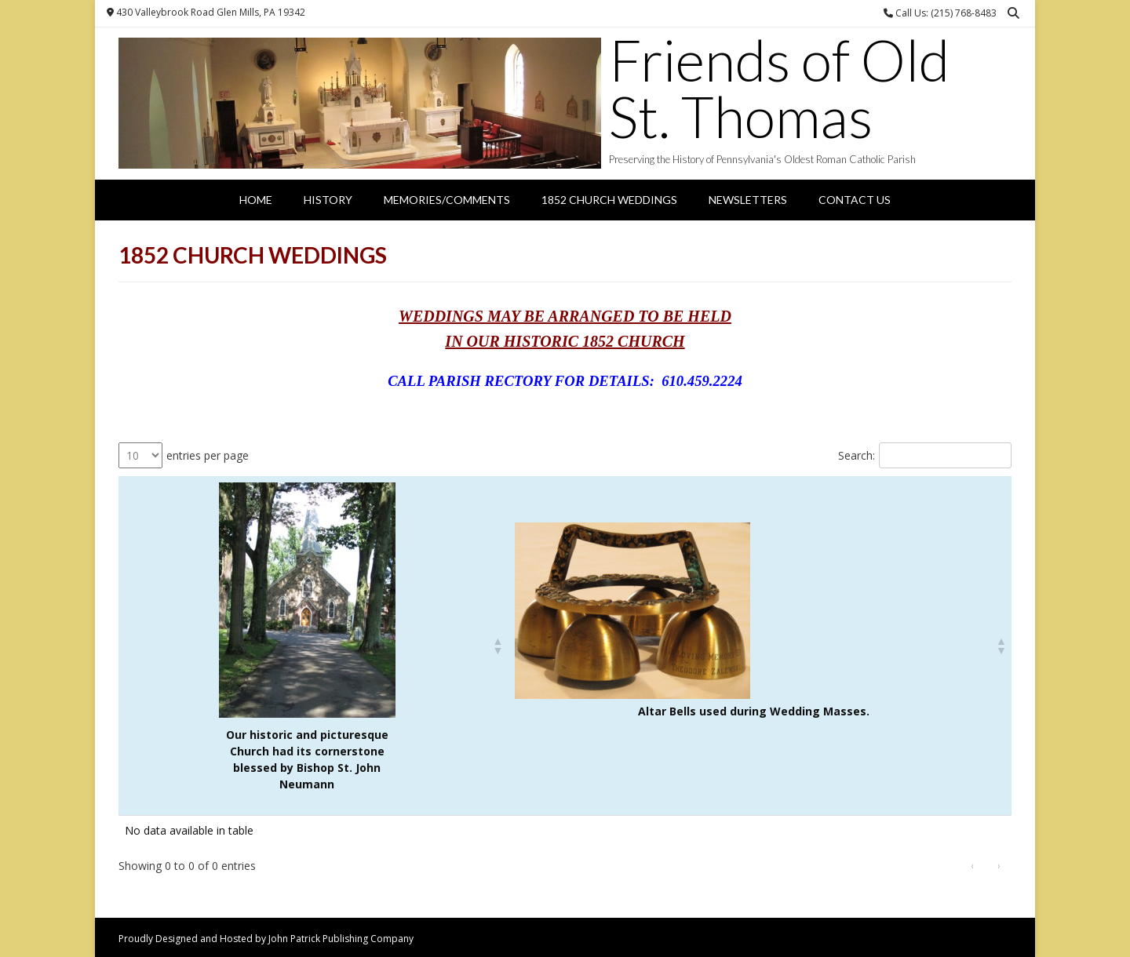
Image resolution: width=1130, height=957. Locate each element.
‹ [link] (972, 864)
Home (255, 199)
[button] (497, 645)
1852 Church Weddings (609, 199)
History (328, 199)
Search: (856, 455)
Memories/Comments (447, 199)
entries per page (207, 455)
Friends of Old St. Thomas (779, 87)
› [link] (999, 864)
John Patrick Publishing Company (341, 938)
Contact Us (854, 199)
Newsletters (748, 199)
